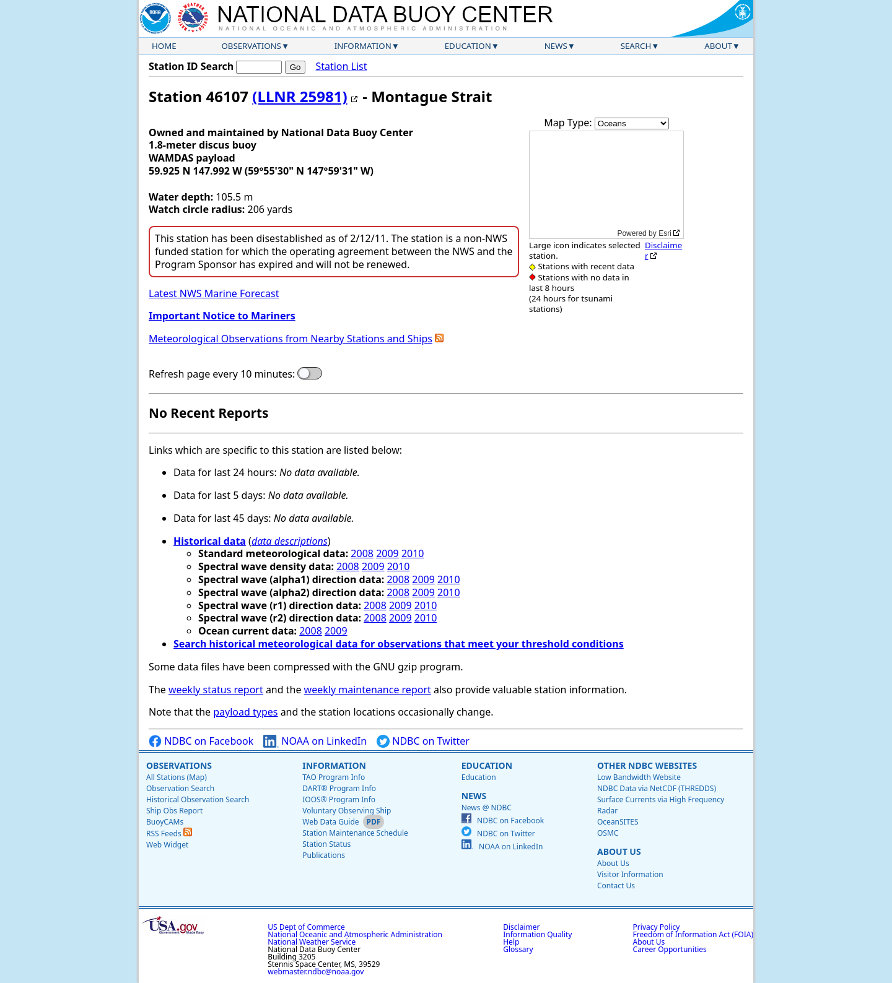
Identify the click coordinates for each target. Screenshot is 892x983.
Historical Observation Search (197, 799)
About (718, 45)
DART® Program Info (339, 788)
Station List (341, 66)
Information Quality (537, 934)
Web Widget (167, 844)
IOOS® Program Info (338, 799)
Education (468, 45)
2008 (362, 553)
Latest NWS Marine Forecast (214, 293)
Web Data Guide (330, 821)
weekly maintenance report (367, 689)
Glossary (518, 949)
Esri (664, 233)
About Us (619, 851)
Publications (323, 855)
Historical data (209, 541)
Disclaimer (663, 250)
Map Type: (569, 122)
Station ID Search (191, 66)
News (555, 45)
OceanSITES (618, 821)
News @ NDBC (486, 807)
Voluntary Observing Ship (346, 810)
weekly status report (215, 689)
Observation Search (180, 788)
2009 (387, 553)
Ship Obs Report (174, 810)
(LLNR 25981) (299, 96)
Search (636, 45)
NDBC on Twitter (423, 741)
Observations (251, 45)
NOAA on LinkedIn (315, 741)
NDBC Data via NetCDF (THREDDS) (656, 788)
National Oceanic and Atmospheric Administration (355, 934)
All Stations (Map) (176, 777)
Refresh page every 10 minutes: (222, 374)
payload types (245, 712)
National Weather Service (312, 942)
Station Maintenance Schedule (355, 833)
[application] (606, 184)
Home (164, 45)
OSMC (607, 833)
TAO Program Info (333, 777)
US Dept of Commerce (306, 927)
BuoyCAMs (164, 821)
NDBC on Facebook (201, 741)
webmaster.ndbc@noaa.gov (316, 971)
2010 (412, 553)
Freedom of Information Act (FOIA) (693, 934)
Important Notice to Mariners (222, 316)
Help (511, 942)
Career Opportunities (670, 949)
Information (362, 45)
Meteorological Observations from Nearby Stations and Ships (290, 338)
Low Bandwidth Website (639, 777)
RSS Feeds (169, 833)
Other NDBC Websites (647, 765)
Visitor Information (630, 874)
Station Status (326, 844)
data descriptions (289, 541)
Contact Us (616, 885)
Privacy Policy (656, 927)
